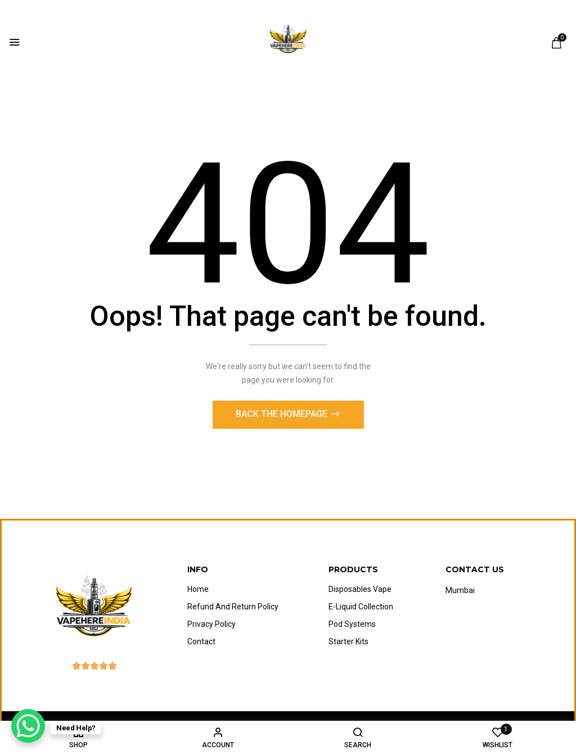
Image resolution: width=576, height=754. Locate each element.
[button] (556, 42)
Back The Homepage (283, 416)
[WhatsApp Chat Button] (28, 726)
